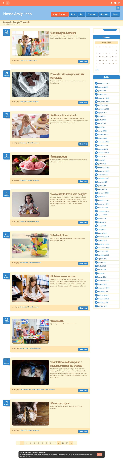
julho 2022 (102, 116)
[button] (4, 3)
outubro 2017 (103, 295)
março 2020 (102, 189)
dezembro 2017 (103, 288)
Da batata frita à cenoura (63, 32)
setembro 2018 (103, 255)
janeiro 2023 (102, 94)
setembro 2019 (103, 211)
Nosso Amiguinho (17, 14)
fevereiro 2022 (103, 134)
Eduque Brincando (59, 14)
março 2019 (102, 233)
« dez (96, 70)
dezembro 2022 (103, 98)
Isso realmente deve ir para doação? (68, 194)
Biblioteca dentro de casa (63, 276)
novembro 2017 (103, 291)
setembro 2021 (103, 153)
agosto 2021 (102, 156)
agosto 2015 (102, 306)
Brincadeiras (24, 262)
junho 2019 (102, 222)
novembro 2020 (103, 171)
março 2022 (102, 131)
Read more (83, 61)
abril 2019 (101, 229)
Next (75, 443)
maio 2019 (102, 226)
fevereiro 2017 (103, 299)
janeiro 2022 (102, 138)
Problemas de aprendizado (63, 115)
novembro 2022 (103, 101)
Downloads (92, 14)
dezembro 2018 (103, 244)
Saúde (35, 60)
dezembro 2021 (103, 142)
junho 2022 (102, 120)
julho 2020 (102, 186)
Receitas (36, 101)
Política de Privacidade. (25, 456)
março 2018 (102, 277)
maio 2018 (102, 269)
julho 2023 (102, 91)
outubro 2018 (103, 251)
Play (81, 14)
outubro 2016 (103, 302)
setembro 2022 (103, 109)
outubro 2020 (103, 174)
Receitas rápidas (58, 156)
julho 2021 (102, 160)
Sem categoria (50, 389)
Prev (18, 443)
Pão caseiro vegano (60, 403)
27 (67, 443)
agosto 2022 (102, 112)
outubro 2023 (103, 87)
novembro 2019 (103, 204)
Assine (115, 14)
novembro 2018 (103, 248)
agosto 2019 (102, 215)
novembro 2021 (103, 145)
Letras (73, 14)
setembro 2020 (103, 178)
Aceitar (100, 454)
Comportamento (25, 389)
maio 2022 (102, 123)
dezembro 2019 (103, 200)
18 (63, 443)
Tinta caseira (56, 320)
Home (5, 25)
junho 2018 (102, 266)
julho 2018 (102, 262)
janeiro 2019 (102, 240)
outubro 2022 (103, 105)
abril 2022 (101, 127)
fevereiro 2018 (103, 280)
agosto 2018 (102, 259)
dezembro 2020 (103, 167)
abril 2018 (101, 273)
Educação (23, 143)
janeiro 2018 (102, 284)
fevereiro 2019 (103, 237)
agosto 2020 (102, 182)
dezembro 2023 (103, 83)
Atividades (104, 14)
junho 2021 (102, 164)
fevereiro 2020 (103, 193)
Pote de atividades (59, 235)
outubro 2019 (103, 207)
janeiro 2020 (102, 196)
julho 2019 (102, 218)
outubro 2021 (103, 149)
